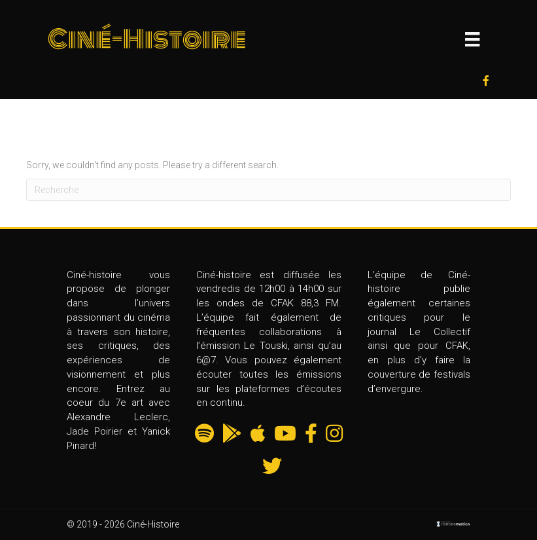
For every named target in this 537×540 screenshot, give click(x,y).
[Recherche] (268, 190)
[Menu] (472, 39)
